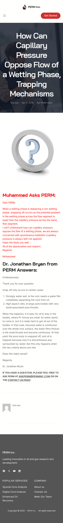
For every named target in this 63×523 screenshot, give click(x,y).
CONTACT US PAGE (19, 380)
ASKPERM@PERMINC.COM (34, 376)
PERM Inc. (34, 7)
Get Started (50, 15)
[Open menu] (5, 16)
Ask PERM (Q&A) (44, 102)
